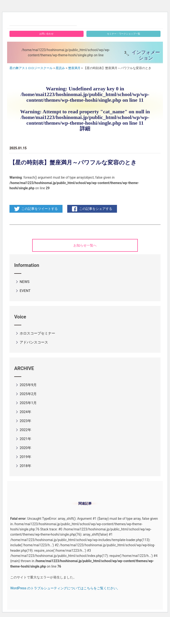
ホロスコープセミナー (37, 333)
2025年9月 (28, 385)
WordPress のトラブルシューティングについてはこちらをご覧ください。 (65, 588)
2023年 (25, 421)
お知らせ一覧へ (85, 245)
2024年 (25, 412)
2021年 (25, 439)
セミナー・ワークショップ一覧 (123, 33)
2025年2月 (28, 394)
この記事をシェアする (95, 209)
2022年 (25, 430)
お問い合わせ (46, 33)
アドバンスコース (34, 342)
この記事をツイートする (39, 209)
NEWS (24, 282)
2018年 (25, 466)
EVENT (25, 291)
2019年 (25, 457)
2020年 (25, 448)
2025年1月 (28, 403)
